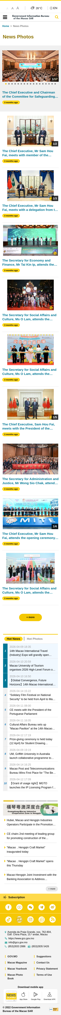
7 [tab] (24, 84)
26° (39, 8)
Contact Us (43, 962)
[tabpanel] (30, 66)
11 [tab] (36, 84)
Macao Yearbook (17, 968)
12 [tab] (39, 84)
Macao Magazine (17, 962)
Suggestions (44, 956)
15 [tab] (49, 84)
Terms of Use (44, 975)
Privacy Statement (47, 968)
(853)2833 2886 (16, 946)
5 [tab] (18, 84)
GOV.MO (12, 956)
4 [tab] (15, 84)
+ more (51, 889)
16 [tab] (52, 84)
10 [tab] (33, 84)
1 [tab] (5, 84)
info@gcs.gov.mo (17, 942)
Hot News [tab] (13, 638)
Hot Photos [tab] (35, 638)
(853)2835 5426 (40, 946)
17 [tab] (55, 84)
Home (5, 26)
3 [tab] (12, 84)
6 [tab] (21, 84)
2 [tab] (8, 84)
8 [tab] (27, 84)
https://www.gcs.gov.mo (21, 938)
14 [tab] (45, 84)
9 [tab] (30, 84)
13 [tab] (42, 84)
